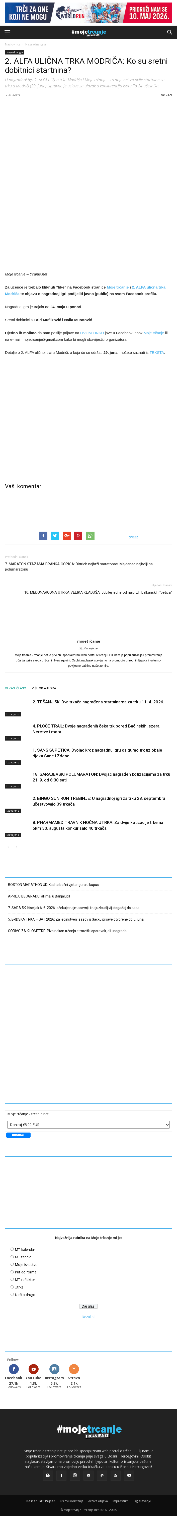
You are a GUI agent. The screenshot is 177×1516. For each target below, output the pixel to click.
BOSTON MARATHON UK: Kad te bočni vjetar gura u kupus (53, 885)
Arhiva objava (98, 1501)
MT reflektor (25, 1279)
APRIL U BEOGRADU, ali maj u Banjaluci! (39, 896)
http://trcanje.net (89, 648)
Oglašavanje (142, 1501)
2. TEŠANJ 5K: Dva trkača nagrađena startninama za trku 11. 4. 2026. (98, 701)
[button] (170, 32)
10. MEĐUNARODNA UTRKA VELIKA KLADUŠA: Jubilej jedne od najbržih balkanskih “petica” (98, 592)
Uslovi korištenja (71, 1501)
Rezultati (88, 1317)
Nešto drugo (25, 1294)
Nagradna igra (35, 44)
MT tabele (23, 1257)
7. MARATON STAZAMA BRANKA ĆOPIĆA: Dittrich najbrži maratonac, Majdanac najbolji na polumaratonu (79, 567)
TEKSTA (157, 352)
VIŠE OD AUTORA (44, 688)
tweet (133, 537)
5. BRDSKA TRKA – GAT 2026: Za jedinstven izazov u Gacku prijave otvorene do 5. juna (76, 919)
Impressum (121, 1501)
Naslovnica (13, 44)
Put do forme (26, 1272)
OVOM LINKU (92, 333)
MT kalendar (25, 1249)
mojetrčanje (88, 641)
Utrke (19, 1287)
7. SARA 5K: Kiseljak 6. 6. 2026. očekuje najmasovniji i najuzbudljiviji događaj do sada (73, 908)
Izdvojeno (13, 714)
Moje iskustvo (26, 1264)
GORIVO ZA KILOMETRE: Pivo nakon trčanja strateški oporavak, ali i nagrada (67, 931)
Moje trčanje (118, 287)
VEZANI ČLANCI (16, 688)
